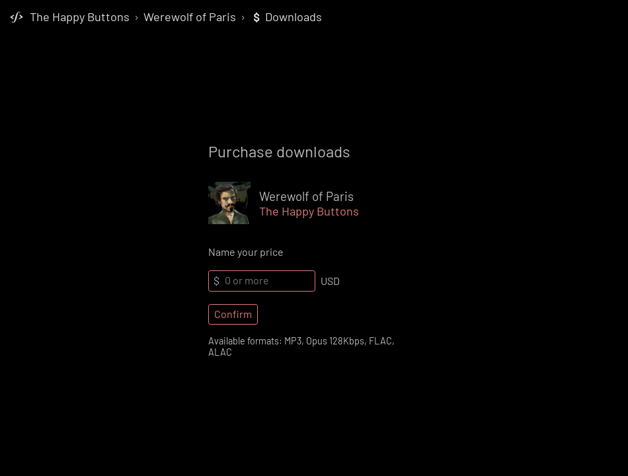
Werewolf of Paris (189, 16)
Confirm (233, 313)
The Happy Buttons (80, 16)
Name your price (246, 251)
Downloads (287, 16)
